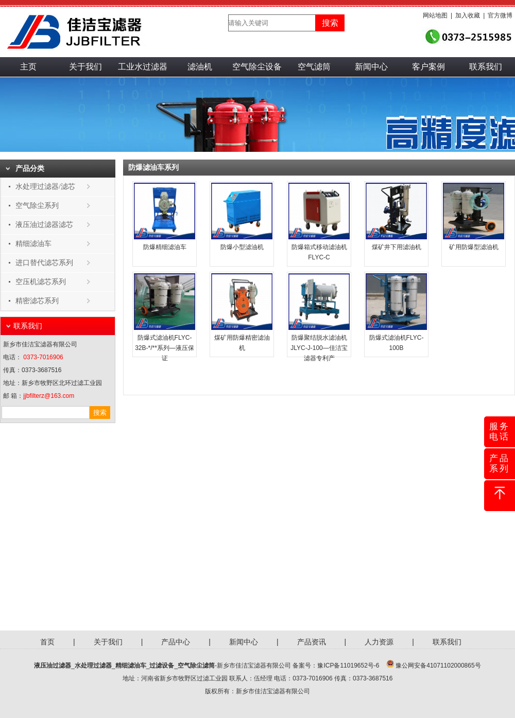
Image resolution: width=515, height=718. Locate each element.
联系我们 (485, 66)
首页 (47, 642)
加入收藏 (467, 15)
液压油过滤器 (52, 665)
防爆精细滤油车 (164, 247)
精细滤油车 (33, 244)
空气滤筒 (314, 66)
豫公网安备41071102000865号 (438, 665)
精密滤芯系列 (37, 301)
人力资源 (379, 642)
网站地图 (435, 15)
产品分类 (29, 168)
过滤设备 (161, 665)
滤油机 (199, 66)
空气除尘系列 (37, 205)
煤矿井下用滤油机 (396, 247)
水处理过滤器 (93, 665)
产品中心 (175, 642)
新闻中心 (371, 66)
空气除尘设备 (257, 66)
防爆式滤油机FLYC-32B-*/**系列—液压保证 (164, 348)
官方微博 (500, 15)
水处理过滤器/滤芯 (45, 186)
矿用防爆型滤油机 (474, 247)
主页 (28, 66)
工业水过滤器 (142, 66)
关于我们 (85, 66)
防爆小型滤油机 (242, 247)
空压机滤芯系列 (40, 282)
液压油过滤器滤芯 (44, 225)
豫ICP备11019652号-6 (348, 665)
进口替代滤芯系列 (44, 263)
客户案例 (428, 66)
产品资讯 (311, 642)
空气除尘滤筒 (196, 665)
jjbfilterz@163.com (48, 395)
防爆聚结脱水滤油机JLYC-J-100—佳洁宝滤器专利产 (318, 348)
